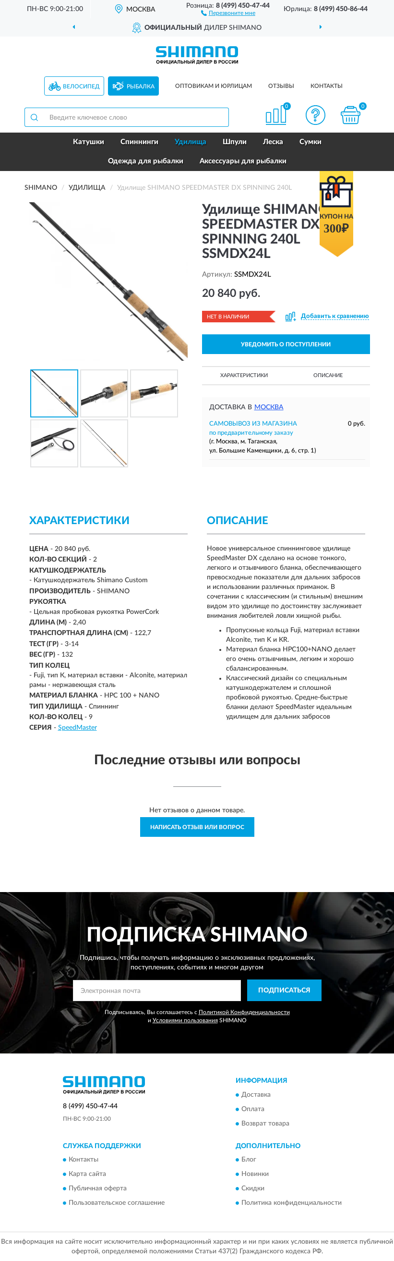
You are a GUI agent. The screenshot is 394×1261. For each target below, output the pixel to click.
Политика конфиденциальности (291, 1203)
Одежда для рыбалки (145, 161)
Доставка (256, 1094)
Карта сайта (87, 1174)
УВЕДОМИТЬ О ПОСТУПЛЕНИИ (286, 344)
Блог (248, 1160)
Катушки (88, 142)
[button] (228, 12)
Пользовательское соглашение (117, 1203)
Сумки (310, 142)
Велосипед (81, 86)
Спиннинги (139, 142)
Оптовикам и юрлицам (213, 86)
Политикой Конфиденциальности (244, 1012)
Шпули (235, 142)
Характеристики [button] (244, 375)
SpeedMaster (77, 727)
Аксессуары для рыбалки (243, 161)
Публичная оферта (98, 1189)
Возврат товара (265, 1123)
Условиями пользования (185, 1020)
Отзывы (281, 86)
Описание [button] (328, 375)
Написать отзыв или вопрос (197, 827)
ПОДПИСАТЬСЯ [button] (284, 990)
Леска (273, 142)
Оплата (252, 1109)
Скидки (252, 1189)
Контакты (326, 86)
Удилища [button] (190, 142)
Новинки (255, 1174)
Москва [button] (269, 407)
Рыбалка (141, 86)
